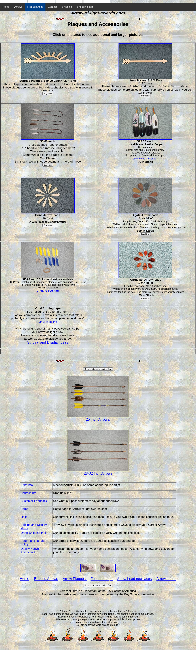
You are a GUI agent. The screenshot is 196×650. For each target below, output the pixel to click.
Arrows (18, 6)
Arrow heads (166, 579)
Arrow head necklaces (134, 579)
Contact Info (28, 493)
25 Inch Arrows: (98, 419)
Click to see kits (48, 290)
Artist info (27, 485)
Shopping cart (85, 6)
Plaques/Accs (35, 6)
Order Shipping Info (33, 532)
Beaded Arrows (46, 579)
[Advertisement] (98, 603)
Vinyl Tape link (47, 321)
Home (5, 6)
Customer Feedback (34, 500)
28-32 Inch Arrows (98, 473)
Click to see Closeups (145, 158)
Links (24, 516)
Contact (52, 6)
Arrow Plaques (75, 579)
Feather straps (101, 579)
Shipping (67, 6)
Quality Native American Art (30, 550)
